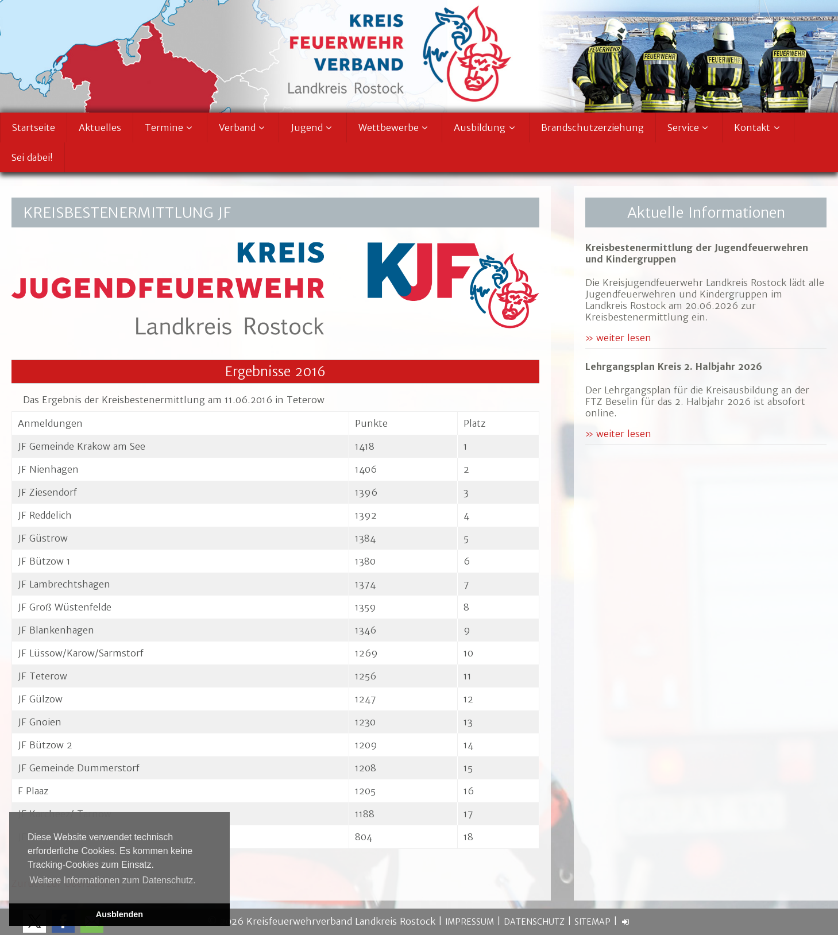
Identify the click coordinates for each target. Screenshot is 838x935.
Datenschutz (534, 922)
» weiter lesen (618, 337)
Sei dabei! (32, 157)
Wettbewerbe (394, 127)
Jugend (313, 127)
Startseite (33, 127)
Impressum (469, 922)
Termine (170, 127)
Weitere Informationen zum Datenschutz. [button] (112, 880)
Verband (243, 127)
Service (689, 127)
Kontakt (758, 127)
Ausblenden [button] (119, 914)
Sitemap (592, 922)
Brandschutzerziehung (592, 127)
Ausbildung (486, 127)
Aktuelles (100, 127)
